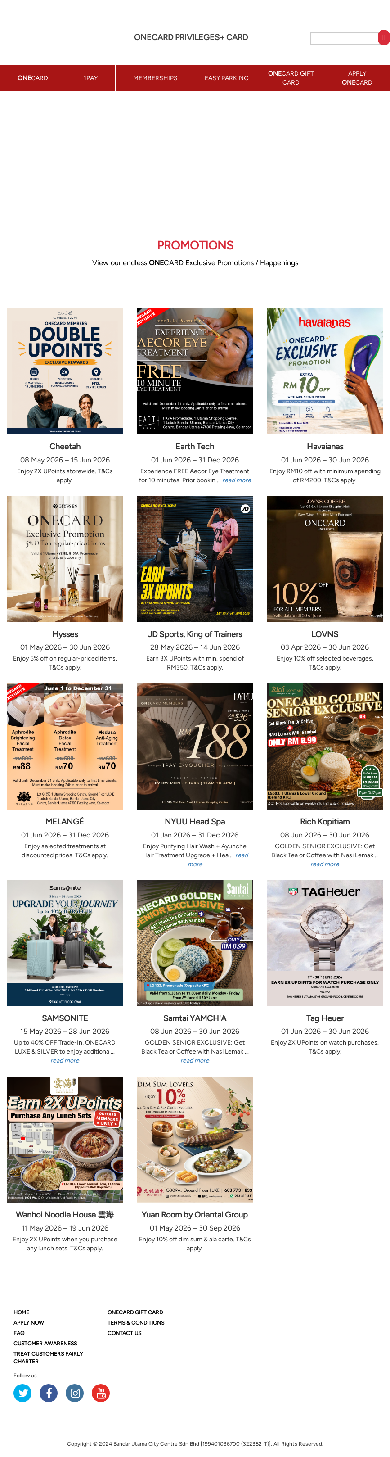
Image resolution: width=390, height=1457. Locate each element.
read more (236, 480)
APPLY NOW (28, 1323)
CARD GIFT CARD (135, 1312)
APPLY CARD (357, 78)
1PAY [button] (91, 78)
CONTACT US (124, 1333)
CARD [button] (33, 78)
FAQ (18, 1333)
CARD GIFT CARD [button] (291, 78)
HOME (21, 1312)
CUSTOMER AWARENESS (45, 1343)
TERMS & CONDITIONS (136, 1323)
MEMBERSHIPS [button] (155, 78)
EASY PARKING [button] (227, 78)
